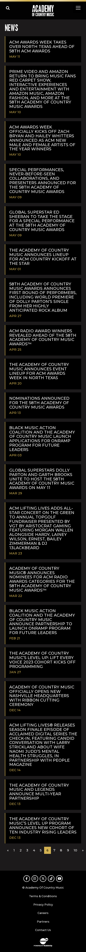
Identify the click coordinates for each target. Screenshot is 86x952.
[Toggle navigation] (78, 8)
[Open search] (8, 8)
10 (75, 850)
